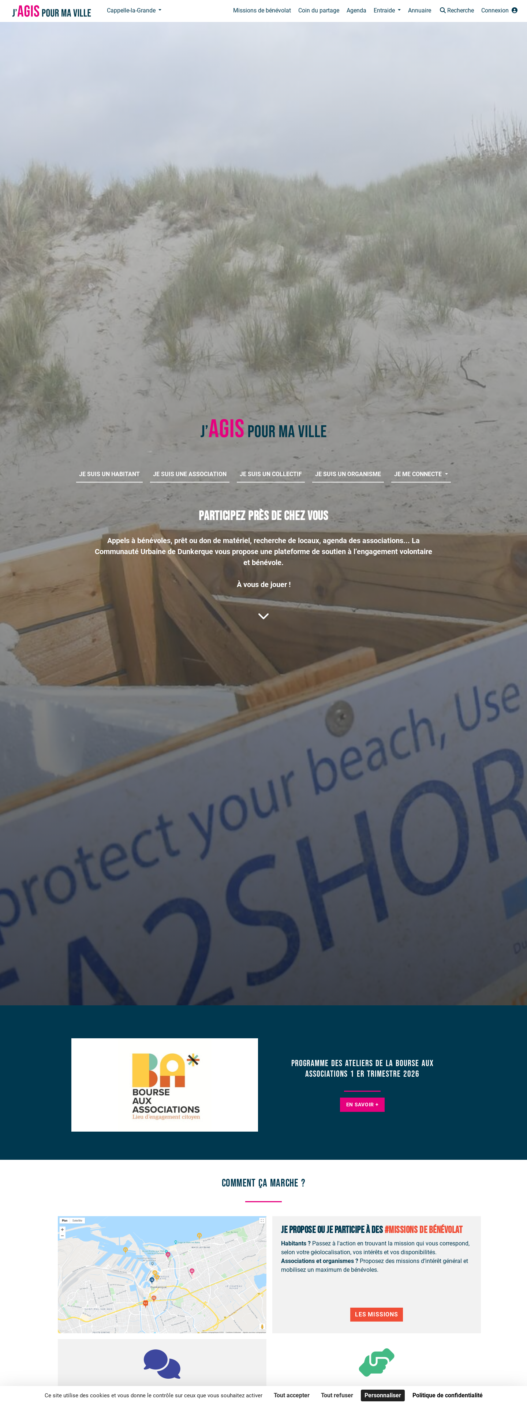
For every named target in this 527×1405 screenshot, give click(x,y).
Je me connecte (418, 474)
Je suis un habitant (109, 474)
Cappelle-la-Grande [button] (132, 10)
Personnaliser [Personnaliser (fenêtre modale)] (383, 1395)
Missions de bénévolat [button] (262, 10)
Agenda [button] (356, 10)
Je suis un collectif (271, 474)
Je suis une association (190, 474)
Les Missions (376, 1314)
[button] (456, 11)
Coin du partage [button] (318, 10)
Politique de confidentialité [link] (447, 1395)
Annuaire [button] (419, 10)
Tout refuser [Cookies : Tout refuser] (337, 1395)
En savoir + (362, 1104)
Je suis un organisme (348, 474)
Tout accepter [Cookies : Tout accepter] (292, 1395)
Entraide (385, 10)
